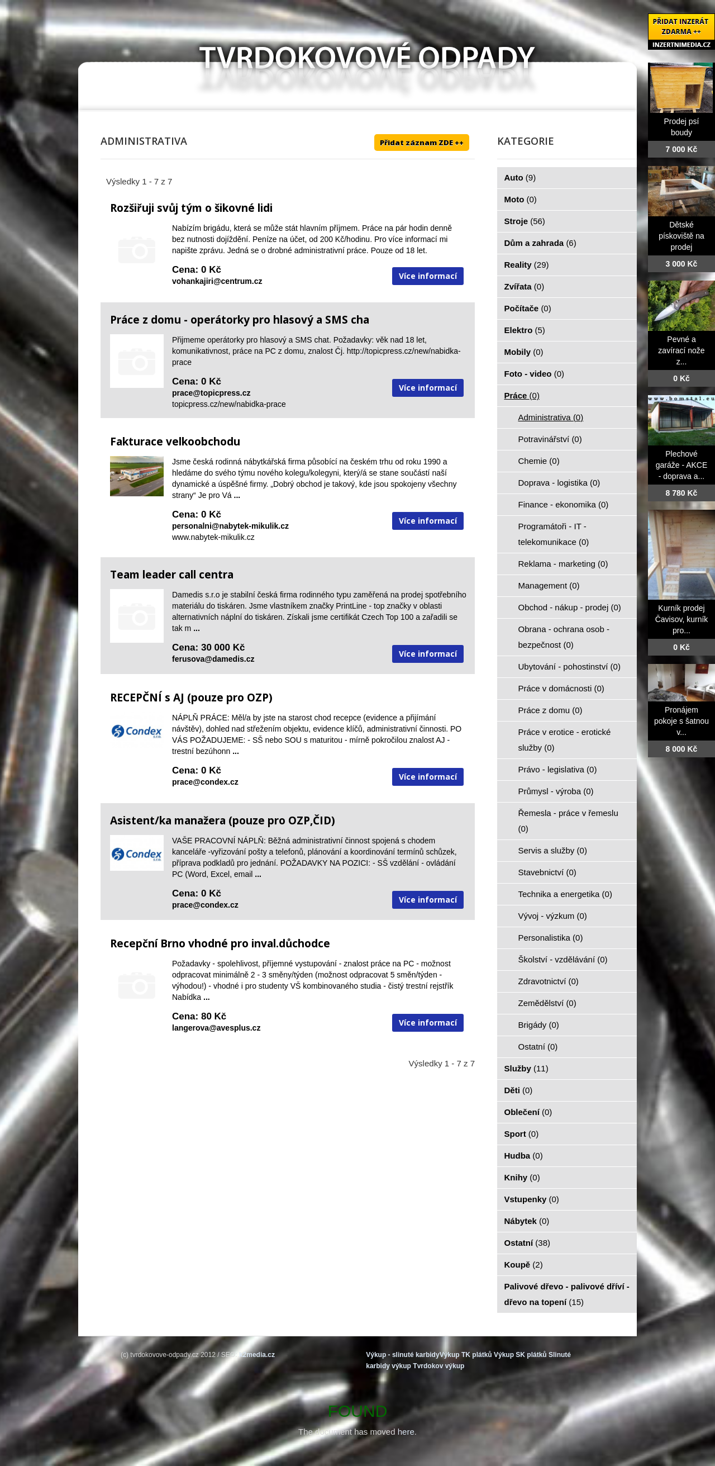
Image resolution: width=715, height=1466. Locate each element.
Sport (521, 1133)
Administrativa (551, 417)
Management (549, 585)
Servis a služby (552, 850)
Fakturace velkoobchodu (175, 441)
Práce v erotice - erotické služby (564, 739)
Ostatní (538, 1046)
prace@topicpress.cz (211, 392)
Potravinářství (550, 439)
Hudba (523, 1155)
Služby (526, 1068)
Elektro (524, 330)
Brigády (538, 1024)
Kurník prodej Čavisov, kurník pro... (681, 619)
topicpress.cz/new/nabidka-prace (229, 404)
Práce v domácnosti (561, 688)
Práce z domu (550, 710)
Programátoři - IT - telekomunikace (553, 534)
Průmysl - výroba (556, 791)
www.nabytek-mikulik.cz (213, 537)
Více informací (428, 276)
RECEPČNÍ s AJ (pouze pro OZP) (191, 697)
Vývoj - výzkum (552, 916)
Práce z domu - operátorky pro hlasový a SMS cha (239, 319)
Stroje (524, 221)
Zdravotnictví (548, 981)
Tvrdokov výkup (438, 1366)
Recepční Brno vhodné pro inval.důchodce (220, 943)
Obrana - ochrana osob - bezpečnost (563, 636)
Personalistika (550, 937)
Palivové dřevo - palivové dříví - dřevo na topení (567, 1294)
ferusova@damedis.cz (213, 658)
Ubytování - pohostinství (569, 666)
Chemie (539, 461)
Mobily (524, 352)
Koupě (523, 1264)
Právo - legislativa (557, 769)
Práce (522, 395)
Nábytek (527, 1221)
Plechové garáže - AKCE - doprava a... (682, 465)
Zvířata (524, 286)
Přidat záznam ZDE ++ (422, 142)
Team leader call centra (171, 574)
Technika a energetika (565, 894)
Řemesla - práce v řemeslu (568, 820)
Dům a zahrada (540, 243)
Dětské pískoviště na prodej (681, 236)
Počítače (527, 308)
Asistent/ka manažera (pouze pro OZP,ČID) (222, 820)
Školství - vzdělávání (563, 959)
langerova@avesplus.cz (216, 1027)
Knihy (522, 1177)
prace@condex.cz (205, 781)
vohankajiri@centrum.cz (217, 281)
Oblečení (528, 1112)
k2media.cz (257, 1355)
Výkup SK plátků (520, 1355)
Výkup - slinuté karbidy (402, 1355)
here (406, 1431)
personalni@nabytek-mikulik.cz (230, 525)
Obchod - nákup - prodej (569, 607)
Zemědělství (547, 1003)
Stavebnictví (547, 872)
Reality (526, 264)
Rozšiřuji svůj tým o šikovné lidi (191, 208)
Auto (520, 177)
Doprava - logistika (559, 482)
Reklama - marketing (563, 563)
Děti (518, 1090)
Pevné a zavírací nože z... (681, 350)
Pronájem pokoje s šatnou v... (681, 721)
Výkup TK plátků (466, 1355)
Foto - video (534, 373)
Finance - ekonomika (563, 504)
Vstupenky (531, 1199)
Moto (520, 199)
